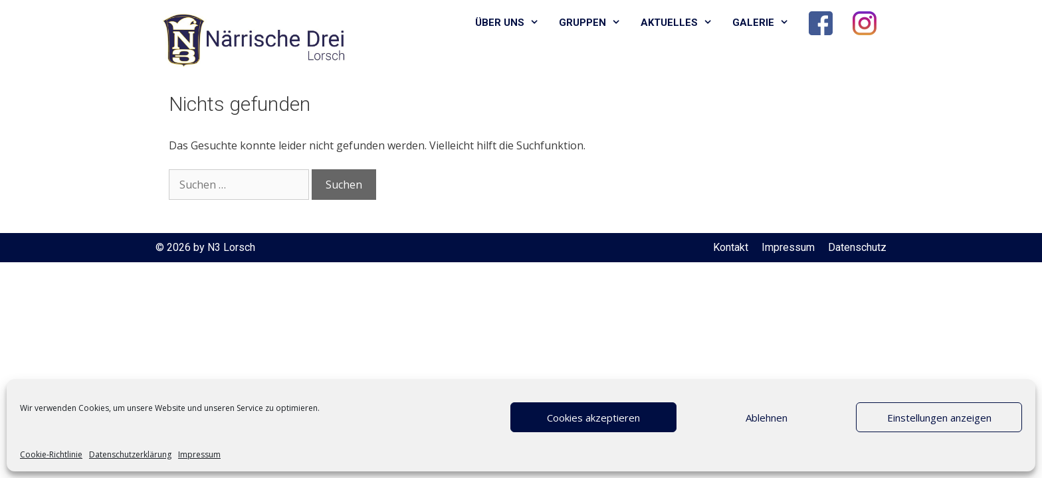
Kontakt (730, 247)
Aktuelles (681, 23)
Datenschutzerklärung (130, 454)
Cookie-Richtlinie (51, 454)
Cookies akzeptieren (593, 417)
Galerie (765, 23)
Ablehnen (766, 417)
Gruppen (595, 23)
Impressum (199, 454)
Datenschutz (857, 247)
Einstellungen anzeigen (939, 417)
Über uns (512, 23)
